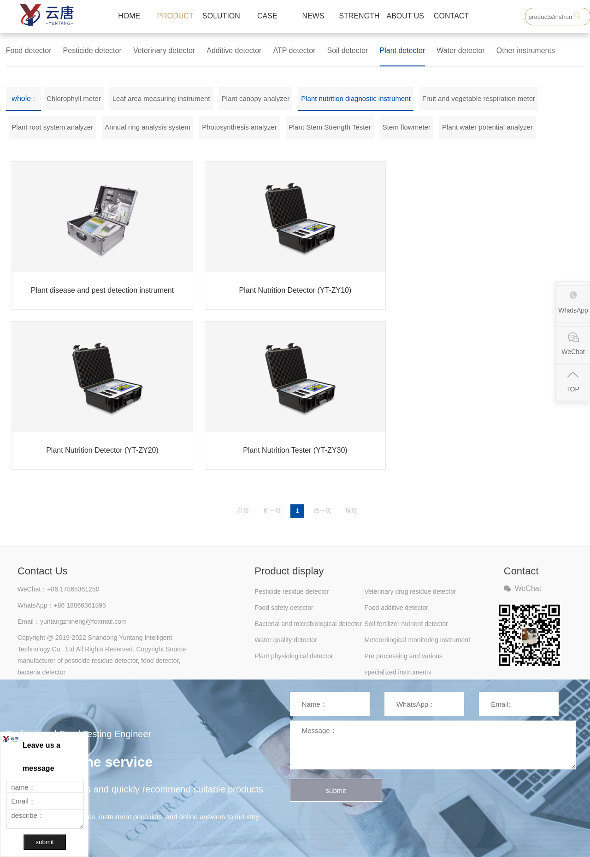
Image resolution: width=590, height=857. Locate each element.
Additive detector (233, 50)
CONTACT (451, 16)
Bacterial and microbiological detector (308, 623)
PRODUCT (175, 16)
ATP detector (294, 50)
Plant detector (402, 50)
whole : (23, 98)
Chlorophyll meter (74, 98)
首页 (243, 510)
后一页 (322, 510)
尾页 (351, 510)
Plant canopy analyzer (256, 98)
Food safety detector (283, 607)
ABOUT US (406, 16)
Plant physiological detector (293, 656)
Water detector (460, 50)
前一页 (272, 510)
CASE (267, 16)
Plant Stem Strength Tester (330, 127)
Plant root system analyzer (52, 127)
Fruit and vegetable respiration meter (478, 98)
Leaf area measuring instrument (161, 98)
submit (336, 790)
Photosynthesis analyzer (239, 127)
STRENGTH (359, 16)
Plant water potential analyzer (487, 127)
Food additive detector (396, 607)
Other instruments (525, 50)
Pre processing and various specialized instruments (403, 658)
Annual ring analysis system (147, 127)
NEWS (313, 16)
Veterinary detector (164, 50)
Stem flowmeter (407, 127)
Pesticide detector (92, 50)
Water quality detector (285, 640)
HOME (129, 16)
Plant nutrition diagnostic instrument (356, 98)
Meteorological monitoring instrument (417, 640)
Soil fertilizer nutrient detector (406, 623)
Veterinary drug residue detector (410, 591)
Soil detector (347, 50)
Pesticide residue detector (291, 591)
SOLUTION (221, 16)
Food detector (29, 50)
